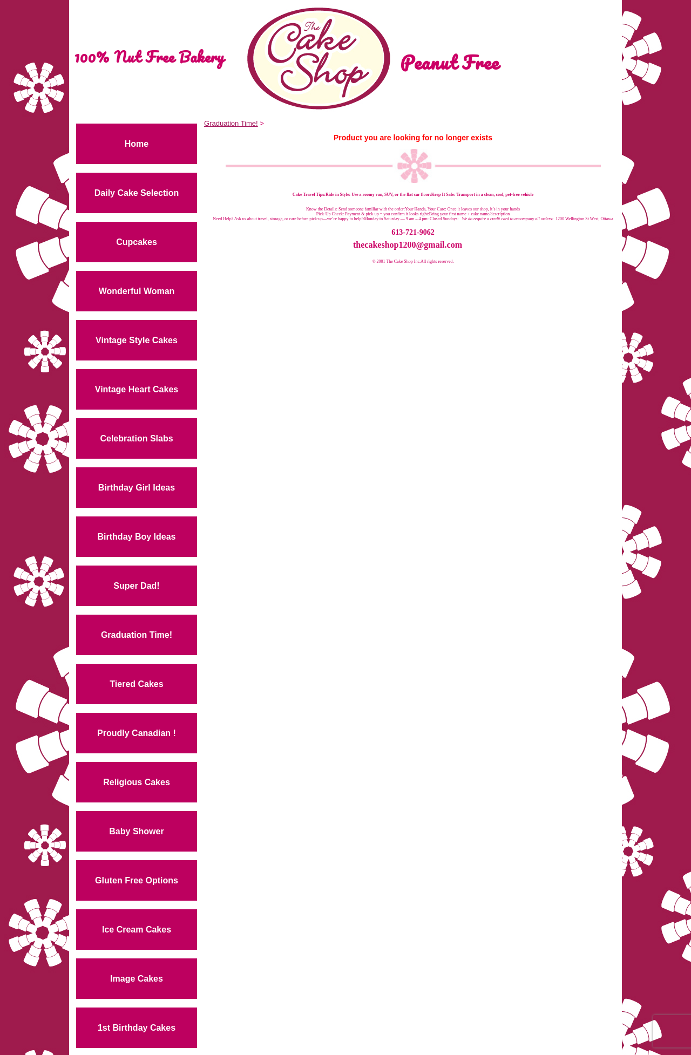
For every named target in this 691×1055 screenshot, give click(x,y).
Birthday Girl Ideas (136, 487)
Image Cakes (136, 978)
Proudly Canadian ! (136, 733)
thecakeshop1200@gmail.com (407, 244)
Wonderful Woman (137, 291)
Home (136, 143)
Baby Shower (136, 831)
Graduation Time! (136, 634)
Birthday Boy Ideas (137, 536)
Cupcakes (136, 242)
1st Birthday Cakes (136, 1027)
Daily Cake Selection (136, 193)
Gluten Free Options (136, 880)
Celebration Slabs (136, 438)
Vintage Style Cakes (137, 340)
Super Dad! (136, 585)
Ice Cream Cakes (136, 929)
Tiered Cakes (136, 684)
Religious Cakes (136, 782)
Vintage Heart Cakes (136, 389)
